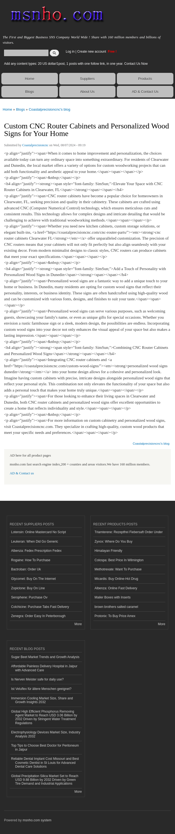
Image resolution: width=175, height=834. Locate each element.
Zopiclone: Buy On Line (28, 588)
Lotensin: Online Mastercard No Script (38, 532)
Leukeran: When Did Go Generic (34, 541)
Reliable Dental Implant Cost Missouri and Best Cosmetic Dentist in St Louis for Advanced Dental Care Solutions (45, 762)
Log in (70, 51)
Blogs (29, 92)
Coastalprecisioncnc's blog (49, 109)
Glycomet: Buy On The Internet (33, 579)
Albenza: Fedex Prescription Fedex (36, 551)
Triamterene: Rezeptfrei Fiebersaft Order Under (129, 532)
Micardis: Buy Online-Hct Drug (116, 579)
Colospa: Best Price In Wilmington (119, 560)
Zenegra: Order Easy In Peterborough (38, 616)
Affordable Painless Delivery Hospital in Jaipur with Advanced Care (44, 668)
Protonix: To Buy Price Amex (115, 616)
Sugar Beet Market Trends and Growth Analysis (45, 657)
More (78, 624)
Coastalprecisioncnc (35, 145)
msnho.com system (37, 820)
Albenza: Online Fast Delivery (116, 588)
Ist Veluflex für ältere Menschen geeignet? (41, 689)
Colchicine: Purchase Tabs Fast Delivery (40, 607)
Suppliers (87, 79)
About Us (87, 92)
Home (29, 79)
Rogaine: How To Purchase (30, 560)
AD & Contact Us (145, 92)
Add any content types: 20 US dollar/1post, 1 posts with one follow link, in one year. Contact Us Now (76, 64)
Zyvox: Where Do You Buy (114, 541)
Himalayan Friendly (109, 551)
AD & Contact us (22, 473)
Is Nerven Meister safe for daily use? (37, 679)
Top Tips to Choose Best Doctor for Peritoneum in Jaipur (45, 747)
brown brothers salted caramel (116, 607)
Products (145, 79)
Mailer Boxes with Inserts (113, 597)
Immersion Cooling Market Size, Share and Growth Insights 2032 (42, 700)
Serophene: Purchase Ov (29, 597)
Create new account (92, 51)
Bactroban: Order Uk (26, 569)
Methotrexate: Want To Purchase (118, 569)
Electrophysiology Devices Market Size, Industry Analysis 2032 (45, 734)
